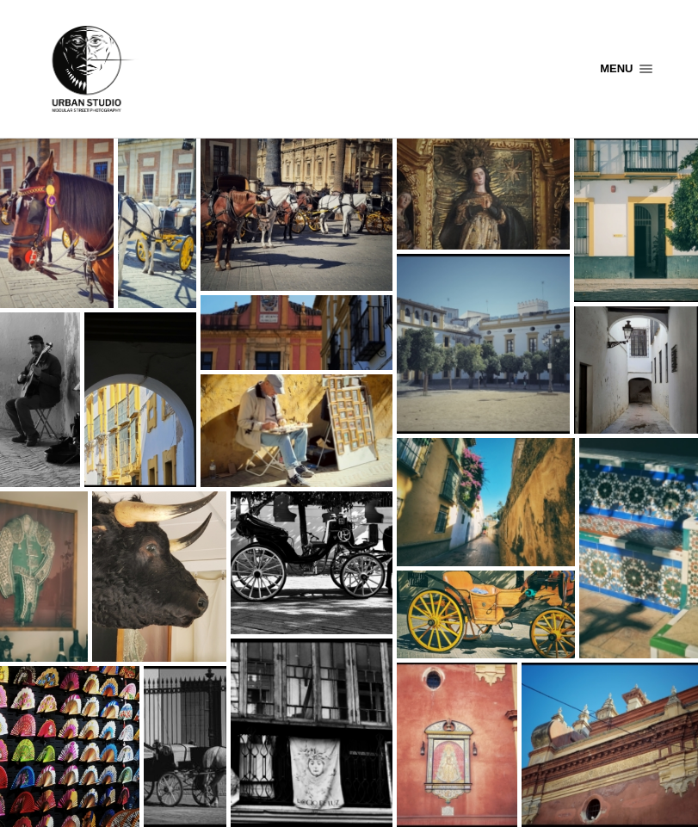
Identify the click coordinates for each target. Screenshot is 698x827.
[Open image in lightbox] (57, 223)
